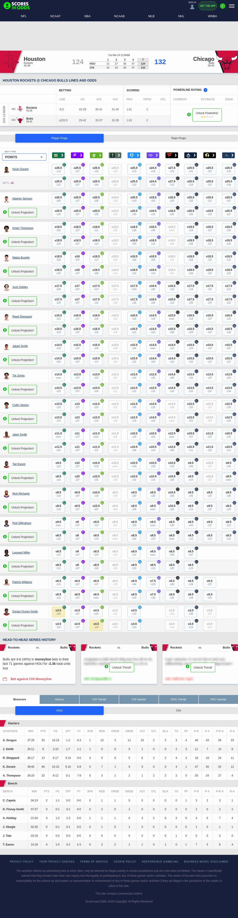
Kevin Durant (20, 169)
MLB (151, 16)
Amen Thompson (22, 228)
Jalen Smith (19, 434)
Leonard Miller (21, 552)
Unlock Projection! (22, 212)
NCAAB (119, 16)
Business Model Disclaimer (206, 861)
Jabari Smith (20, 346)
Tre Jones (18, 375)
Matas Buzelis (21, 257)
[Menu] (231, 6)
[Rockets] (31, 107)
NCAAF (55, 16)
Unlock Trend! (121, 667)
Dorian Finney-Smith (25, 611)
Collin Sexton (20, 405)
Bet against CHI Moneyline (31, 679)
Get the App (207, 6)
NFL (24, 16)
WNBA (212, 16)
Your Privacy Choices (57, 861)
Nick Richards (21, 493)
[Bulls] (29, 118)
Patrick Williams (22, 582)
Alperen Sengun (22, 198)
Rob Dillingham (21, 523)
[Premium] (222, 8)
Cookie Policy (125, 861)
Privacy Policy (22, 861)
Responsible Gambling (160, 861)
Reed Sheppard (22, 316)
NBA (87, 16)
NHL (181, 16)
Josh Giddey (20, 287)
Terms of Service (94, 861)
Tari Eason (19, 464)
